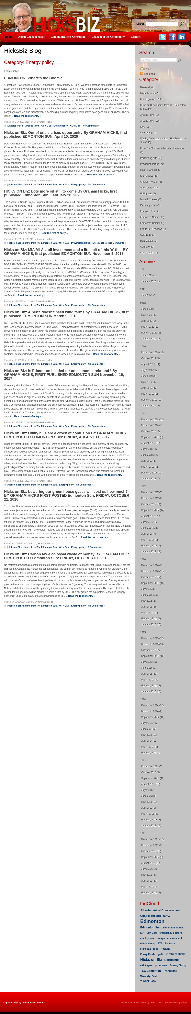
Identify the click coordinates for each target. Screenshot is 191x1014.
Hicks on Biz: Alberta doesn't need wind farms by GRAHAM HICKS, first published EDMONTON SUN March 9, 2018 (66, 314)
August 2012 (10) (150, 863)
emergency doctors (170, 932)
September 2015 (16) (152, 656)
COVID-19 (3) (147, 234)
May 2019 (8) (148, 382)
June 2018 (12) (149, 455)
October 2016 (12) (151, 577)
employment (147, 938)
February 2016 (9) (151, 618)
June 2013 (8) (148, 796)
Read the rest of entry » (27, 116)
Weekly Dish (149, 976)
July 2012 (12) (149, 869)
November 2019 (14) (152, 352)
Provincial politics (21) (152, 164)
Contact (136, 36)
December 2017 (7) (151, 492)
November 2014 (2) (151, 711)
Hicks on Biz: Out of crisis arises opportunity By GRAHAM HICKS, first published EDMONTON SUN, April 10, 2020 (65, 135)
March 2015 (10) (150, 679)
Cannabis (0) (147, 246)
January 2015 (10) (151, 691)
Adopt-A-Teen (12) (150, 187)
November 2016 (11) (152, 571)
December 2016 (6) (151, 565)
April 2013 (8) (148, 807)
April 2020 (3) (148, 320)
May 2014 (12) (149, 734)
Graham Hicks (176, 954)
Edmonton (152, 921)
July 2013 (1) (148, 790)
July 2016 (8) (148, 589)
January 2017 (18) (151, 551)
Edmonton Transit (173, 927)
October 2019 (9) (150, 358)
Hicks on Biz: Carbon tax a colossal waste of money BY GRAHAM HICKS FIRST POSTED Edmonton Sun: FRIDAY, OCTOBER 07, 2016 (67, 556)
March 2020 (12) (150, 326)
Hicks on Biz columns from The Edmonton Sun (32, 184)
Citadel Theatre (150, 915)
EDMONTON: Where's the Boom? (33, 78)
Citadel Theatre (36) (151, 181)
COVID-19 (75, 125)
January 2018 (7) (150, 478)
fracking (165, 948)
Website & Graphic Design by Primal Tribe (141, 1003)
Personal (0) (147, 87)
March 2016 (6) (149, 612)
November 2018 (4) (151, 425)
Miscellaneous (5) (149, 93)
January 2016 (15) (151, 624)
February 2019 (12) (151, 399)
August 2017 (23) (150, 516)
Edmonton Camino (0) (152, 217)
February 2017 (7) (151, 545)
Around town (32, 125)
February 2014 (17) (151, 752)
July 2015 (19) (149, 662)
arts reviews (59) (149, 175)
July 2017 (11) (149, 522)
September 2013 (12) (152, 778)
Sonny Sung (178, 965)
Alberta (145, 910)
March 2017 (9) (149, 539)
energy (161, 938)
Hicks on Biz (151, 960)
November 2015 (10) (152, 644)
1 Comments (94, 547)
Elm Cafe (152, 932)
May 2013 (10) (149, 801)
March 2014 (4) (149, 746)
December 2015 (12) (152, 638)
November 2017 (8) (151, 498)
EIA (142, 932)
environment (174, 938)
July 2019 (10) (149, 370)
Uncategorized (15, 125)
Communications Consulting (68, 36)
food (155, 948)
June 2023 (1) (148, 275)
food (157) (145, 126)
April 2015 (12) (149, 673)
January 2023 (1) (150, 281)
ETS (160, 943)
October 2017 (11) (151, 504)
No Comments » (91, 125)
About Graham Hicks (31, 36)
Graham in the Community (108, 36)
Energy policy (60, 125)
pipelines (161, 965)
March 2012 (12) (150, 886)
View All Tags (148, 981)
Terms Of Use (171, 1003)
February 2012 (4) (151, 892)
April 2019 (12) (149, 387)
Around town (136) (150, 120)
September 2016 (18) (152, 583)
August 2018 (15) (150, 443)
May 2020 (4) (148, 315)
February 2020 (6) (151, 332)
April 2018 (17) (149, 460)
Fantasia (170, 943)
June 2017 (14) (149, 527)
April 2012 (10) (149, 880)
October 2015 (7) (150, 650)
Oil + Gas (46, 125)
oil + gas (146, 965)
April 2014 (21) (149, 740)
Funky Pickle (147, 954)
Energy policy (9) (149, 211)
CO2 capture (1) (149, 252)
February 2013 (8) (151, 819)
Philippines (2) (148, 193)
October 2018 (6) (150, 431)
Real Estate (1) (148, 240)
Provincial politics (80, 243)
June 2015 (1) (148, 667)
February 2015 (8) (151, 685)
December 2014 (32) (152, 705)
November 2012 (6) (151, 845)
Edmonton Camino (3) (152, 223)
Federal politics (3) (150, 205)
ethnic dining (148, 943)
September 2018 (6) (152, 437)
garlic (160, 954)
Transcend (170, 970)
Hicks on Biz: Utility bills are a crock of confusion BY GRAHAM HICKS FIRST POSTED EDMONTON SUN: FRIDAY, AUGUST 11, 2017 (65, 435)
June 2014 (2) (148, 729)
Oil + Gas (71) (148, 132)
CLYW (166, 916)
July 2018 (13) (149, 449)
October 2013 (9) (150, 772)
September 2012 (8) (152, 857)
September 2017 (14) (152, 510)
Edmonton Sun (150, 927)
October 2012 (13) (151, 851)
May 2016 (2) (148, 600)
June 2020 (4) (148, 309)
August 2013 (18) (150, 784)
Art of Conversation (166, 910)
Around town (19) (149, 114)
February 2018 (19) (151, 472)
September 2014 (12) (152, 717)
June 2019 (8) (148, 376)
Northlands (171, 959)
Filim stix (145, 948)
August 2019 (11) (150, 364)
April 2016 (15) (149, 606)
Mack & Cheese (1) (150, 169)
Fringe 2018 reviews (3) (153, 229)
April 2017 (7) (148, 533)
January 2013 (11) (151, 825)
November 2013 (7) (151, 766)
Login (184, 1003)
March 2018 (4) (149, 466)
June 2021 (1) (148, 295)
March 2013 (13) (150, 813)
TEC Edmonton (150, 970)
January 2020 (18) (151, 338)
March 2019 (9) (149, 393)
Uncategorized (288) (151, 99)
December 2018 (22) (152, 419)
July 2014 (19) (149, 723)
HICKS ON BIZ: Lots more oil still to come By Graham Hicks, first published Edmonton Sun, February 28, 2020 (60, 193)
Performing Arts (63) (151, 158)
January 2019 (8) (150, 405)
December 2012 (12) (152, 839)
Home (8, 36)
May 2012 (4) (148, 874)
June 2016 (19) (149, 594)
